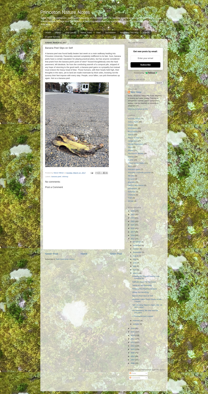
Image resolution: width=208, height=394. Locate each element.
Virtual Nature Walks (136, 163)
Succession (110, 32)
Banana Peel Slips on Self (142, 296)
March (135, 273)
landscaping (132, 131)
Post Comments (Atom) (65, 259)
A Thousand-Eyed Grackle (142, 316)
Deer (98, 32)
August (136, 256)
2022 (133, 221)
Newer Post (51, 253)
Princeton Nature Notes (65, 12)
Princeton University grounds (139, 173)
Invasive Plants (134, 119)
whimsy (65, 177)
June (135, 263)
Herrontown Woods (135, 154)
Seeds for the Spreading (142, 285)
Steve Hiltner (136, 92)
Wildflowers (132, 128)
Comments (134, 378)
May (135, 266)
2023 (133, 218)
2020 (133, 228)
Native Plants (133, 122)
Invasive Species (52, 37)
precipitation (133, 188)
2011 (133, 346)
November (137, 245)
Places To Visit (133, 138)
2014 (133, 335)
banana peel (56, 177)
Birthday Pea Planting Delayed (144, 289)
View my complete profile (138, 109)
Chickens (131, 195)
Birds (130, 166)
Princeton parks (134, 169)
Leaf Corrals (70, 32)
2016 (133, 328)
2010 (133, 349)
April (135, 270)
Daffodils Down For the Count (144, 282)
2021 (133, 225)
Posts (132, 373)
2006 (133, 363)
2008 (133, 356)
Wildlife (131, 125)
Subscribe (145, 65)
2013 (133, 339)
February (136, 321)
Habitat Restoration (135, 144)
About (58, 32)
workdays (131, 192)
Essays (146, 32)
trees (130, 147)
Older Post (116, 253)
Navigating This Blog (129, 32)
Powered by (145, 73)
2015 (133, 332)
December (137, 242)
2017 (133, 239)
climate (131, 201)
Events (130, 160)
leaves (130, 150)
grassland (132, 182)
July (134, 259)
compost (131, 179)
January (136, 324)
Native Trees (86, 32)
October (136, 249)
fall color (131, 176)
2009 (133, 353)
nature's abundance (136, 185)
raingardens (132, 141)
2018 (133, 235)
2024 (133, 214)
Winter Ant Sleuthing (140, 292)
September (137, 252)
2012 (133, 342)
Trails (130, 198)
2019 (133, 232)
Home (48, 32)
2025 (133, 211)
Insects (131, 135)
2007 (133, 360)
